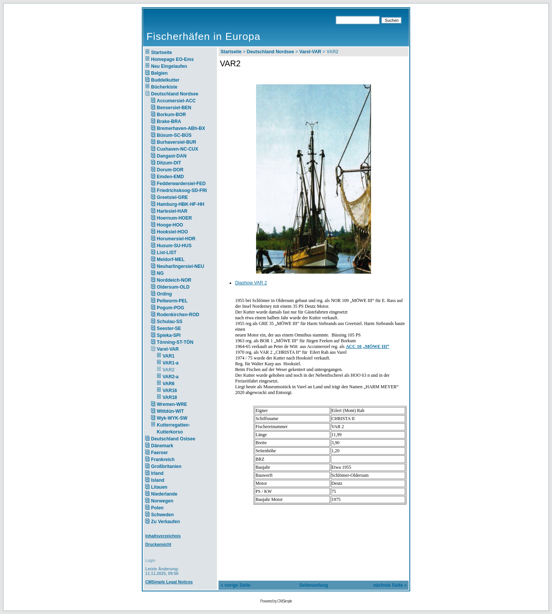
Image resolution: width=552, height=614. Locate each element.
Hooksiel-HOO (172, 232)
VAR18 (170, 397)
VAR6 (168, 383)
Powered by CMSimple (276, 601)
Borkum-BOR (171, 114)
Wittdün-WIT (170, 411)
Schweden (162, 514)
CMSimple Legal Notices (169, 582)
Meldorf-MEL (171, 259)
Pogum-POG (170, 307)
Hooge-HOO (170, 225)
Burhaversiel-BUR (176, 142)
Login (150, 560)
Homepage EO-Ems (172, 59)
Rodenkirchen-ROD (178, 314)
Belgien (159, 73)
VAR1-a (171, 363)
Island (157, 480)
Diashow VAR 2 (251, 283)
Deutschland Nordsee (174, 94)
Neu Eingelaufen (169, 66)
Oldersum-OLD (173, 287)
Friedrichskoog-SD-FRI (182, 190)
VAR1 (168, 356)
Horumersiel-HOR (176, 238)
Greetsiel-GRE (172, 197)
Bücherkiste (164, 87)
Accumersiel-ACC (176, 100)
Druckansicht (158, 544)
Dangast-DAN (171, 156)
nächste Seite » (390, 585)
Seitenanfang (313, 585)
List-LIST (166, 252)
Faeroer (159, 452)
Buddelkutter (165, 80)
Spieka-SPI (169, 335)
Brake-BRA (169, 121)
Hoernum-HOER (174, 218)
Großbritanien (166, 466)
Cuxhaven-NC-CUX (177, 149)
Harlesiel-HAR (172, 211)
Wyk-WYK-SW (172, 418)
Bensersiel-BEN (174, 107)
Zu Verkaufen (165, 521)
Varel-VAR (168, 349)
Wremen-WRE (172, 404)
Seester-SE (169, 328)
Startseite (161, 52)
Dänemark (162, 445)
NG (160, 273)
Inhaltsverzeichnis (163, 536)
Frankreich (162, 459)
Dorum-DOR (170, 169)
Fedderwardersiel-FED (181, 183)
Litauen (159, 487)
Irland (157, 473)
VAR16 (170, 390)
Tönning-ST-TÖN (175, 342)
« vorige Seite (235, 585)
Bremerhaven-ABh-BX (181, 128)
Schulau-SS (169, 321)
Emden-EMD (170, 176)
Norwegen (162, 501)
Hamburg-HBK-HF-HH (180, 204)
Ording (164, 294)
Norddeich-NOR (174, 280)
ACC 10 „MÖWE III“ (367, 346)
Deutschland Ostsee (173, 439)
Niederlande (169, 494)
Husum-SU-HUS (174, 245)
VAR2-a (171, 376)
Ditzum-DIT (169, 163)
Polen (157, 508)
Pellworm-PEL (172, 301)
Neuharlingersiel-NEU (180, 266)
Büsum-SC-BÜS (174, 135)
